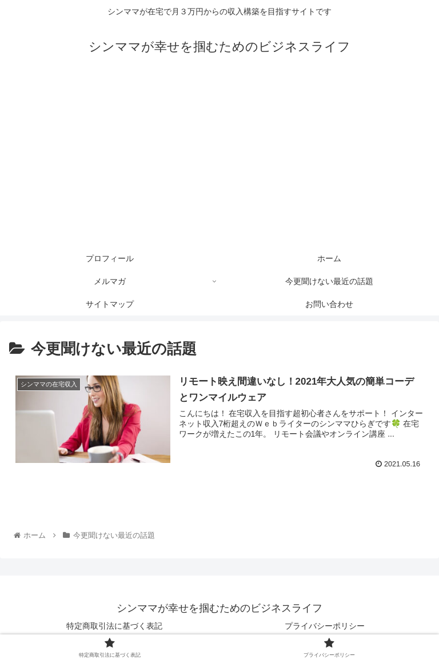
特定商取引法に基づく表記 (114, 625)
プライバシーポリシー (325, 625)
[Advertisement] (219, 161)
